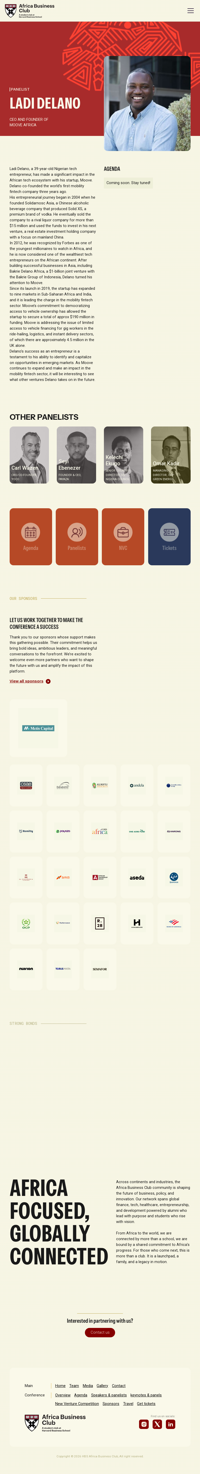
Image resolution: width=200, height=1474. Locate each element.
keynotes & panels (146, 1395)
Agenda (80, 1395)
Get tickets (146, 1403)
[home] (29, 11)
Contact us (100, 1332)
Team (74, 1385)
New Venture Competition (77, 1403)
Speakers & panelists (109, 1395)
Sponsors (111, 1403)
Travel (128, 1403)
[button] (189, 10)
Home (60, 1385)
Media (88, 1385)
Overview (63, 1395)
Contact (119, 1385)
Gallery (102, 1385)
